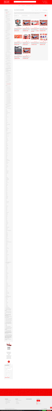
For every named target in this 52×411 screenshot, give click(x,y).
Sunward (7, 277)
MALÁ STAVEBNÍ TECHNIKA (8, 330)
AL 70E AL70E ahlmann (8, 45)
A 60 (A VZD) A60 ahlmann (8, 17)
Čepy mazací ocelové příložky (9, 318)
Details (23, 410)
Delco (6, 142)
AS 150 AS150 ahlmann (8, 80)
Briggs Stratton (7, 128)
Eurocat (6, 161)
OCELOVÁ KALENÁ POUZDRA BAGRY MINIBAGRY (8, 317)
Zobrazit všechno (7, 377)
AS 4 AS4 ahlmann (8, 51)
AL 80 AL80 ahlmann (8, 47)
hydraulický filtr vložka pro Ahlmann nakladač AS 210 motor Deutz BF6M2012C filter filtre (43, 30)
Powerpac (7, 251)
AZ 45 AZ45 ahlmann (8, 96)
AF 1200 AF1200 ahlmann (7, 32)
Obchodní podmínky (8, 402)
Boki (6, 126)
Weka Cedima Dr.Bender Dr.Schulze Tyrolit (8, 296)
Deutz (6, 146)
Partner (6, 245)
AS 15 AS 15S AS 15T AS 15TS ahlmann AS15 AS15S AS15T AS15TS (8, 69)
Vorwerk (7, 291)
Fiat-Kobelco (7, 173)
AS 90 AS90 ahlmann (8, 79)
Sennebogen (7, 273)
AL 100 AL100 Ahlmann (8, 49)
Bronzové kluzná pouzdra (8, 321)
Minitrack (7, 233)
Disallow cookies (49, 410)
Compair (7, 139)
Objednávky (17, 402)
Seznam (46, 15)
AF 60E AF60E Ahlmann (8, 28)
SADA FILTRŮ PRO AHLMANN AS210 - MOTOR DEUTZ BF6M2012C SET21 (35, 30)
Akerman (7, 111)
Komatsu (7, 214)
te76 (5, 376)
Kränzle (6, 216)
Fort (6, 176)
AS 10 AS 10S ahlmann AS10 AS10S (8, 58)
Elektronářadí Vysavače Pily (8, 334)
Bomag (6, 127)
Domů (33, 10)
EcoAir (6, 157)
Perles (6, 249)
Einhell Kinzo (7, 159)
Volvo (6, 289)
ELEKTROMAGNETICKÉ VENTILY (9, 327)
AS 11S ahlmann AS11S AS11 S (8, 61)
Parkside (7, 244)
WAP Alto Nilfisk (7, 293)
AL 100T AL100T (7, 50)
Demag (6, 144)
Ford (6, 175)
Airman (6, 110)
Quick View (20, 27)
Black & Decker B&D (8, 124)
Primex (6, 253)
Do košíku (18, 27)
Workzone (7, 299)
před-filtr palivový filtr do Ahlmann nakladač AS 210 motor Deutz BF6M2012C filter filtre (35, 44)
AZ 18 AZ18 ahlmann (8, 95)
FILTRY (6, 324)
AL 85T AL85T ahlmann (8, 48)
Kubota (6, 218)
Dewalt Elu (7, 147)
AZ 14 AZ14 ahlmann (8, 94)
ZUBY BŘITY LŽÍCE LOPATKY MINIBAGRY (8, 329)
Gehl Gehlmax (7, 178)
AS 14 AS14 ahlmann (8, 66)
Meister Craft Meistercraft (8, 230)
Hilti (6, 191)
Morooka (7, 235)
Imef (6, 200)
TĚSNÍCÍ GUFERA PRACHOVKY (9, 319)
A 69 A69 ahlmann (8, 19)
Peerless (7, 247)
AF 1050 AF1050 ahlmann (7, 30)
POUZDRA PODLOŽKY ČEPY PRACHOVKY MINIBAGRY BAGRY (8, 323)
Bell (6, 121)
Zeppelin (7, 305)
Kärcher (6, 210)
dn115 (10, 370)
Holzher (7, 194)
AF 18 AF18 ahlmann (8, 26)
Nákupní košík (46, 3)
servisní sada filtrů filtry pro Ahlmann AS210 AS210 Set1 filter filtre (43, 44)
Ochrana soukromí (8, 401)
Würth (6, 301)
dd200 (8, 370)
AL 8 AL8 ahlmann (8, 37)
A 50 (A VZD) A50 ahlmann (8, 15)
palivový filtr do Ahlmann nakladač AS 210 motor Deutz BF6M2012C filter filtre (26, 44)
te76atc (7, 376)
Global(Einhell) (7, 179)
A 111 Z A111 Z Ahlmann (7, 21)
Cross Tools (7, 140)
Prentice (7, 252)
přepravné (16, 409)
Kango (6, 209)
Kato (6, 211)
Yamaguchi (7, 302)
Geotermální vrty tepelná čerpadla (8, 339)
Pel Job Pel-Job (7, 248)
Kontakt (6, 403)
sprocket (6, 375)
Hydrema (7, 197)
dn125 (5, 371)
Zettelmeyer (7, 306)
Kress (6, 217)
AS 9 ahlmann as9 (8, 57)
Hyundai (7, 198)
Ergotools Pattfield (8, 160)
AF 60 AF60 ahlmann (8, 27)
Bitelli (6, 123)
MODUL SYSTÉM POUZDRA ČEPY (8, 313)
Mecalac (7, 229)
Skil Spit (6, 274)
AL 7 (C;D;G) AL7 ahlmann (7, 36)
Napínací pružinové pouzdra (9, 320)
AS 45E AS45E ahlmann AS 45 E (8, 73)
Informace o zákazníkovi (18, 400)
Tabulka (45, 15)
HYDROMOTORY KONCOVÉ (8, 311)
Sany (6, 271)
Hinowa (6, 192)
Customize (40, 410)
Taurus (6, 279)
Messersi (7, 232)
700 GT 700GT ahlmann (8, 108)
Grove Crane (7, 182)
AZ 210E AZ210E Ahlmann (8, 107)
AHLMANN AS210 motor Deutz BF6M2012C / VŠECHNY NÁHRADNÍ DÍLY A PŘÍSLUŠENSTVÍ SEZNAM (18, 30)
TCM (6, 280)
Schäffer (7, 272)
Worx (6, 300)
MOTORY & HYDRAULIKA (8, 326)
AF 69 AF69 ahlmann (8, 29)
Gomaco (7, 180)
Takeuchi (7, 278)
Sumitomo (7, 276)
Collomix (7, 138)
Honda (6, 195)
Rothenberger (7, 263)
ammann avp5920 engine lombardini (8, 369)
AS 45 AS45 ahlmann (8, 72)
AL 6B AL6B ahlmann (8, 34)
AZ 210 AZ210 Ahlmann (8, 105)
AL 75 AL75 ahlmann (8, 46)
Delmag (6, 143)
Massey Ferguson (7, 227)
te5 (10, 375)
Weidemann (7, 295)
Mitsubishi (7, 234)
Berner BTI (7, 122)
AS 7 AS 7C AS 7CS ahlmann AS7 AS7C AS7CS (8, 56)
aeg (7, 367)
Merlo (6, 231)
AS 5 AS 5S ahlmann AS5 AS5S (8, 52)
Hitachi (6, 193)
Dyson (6, 156)
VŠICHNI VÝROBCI (36, 10)
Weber (6, 294)
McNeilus (7, 228)
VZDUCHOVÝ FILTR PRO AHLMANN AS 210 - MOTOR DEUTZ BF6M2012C (26, 30)
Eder (6, 158)
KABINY (6, 325)
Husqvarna (7, 196)
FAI (6, 164)
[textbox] (28, 2)
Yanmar (6, 303)
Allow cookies (44, 410)
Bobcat (6, 125)
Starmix (6, 275)
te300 (8, 375)
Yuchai (6, 304)
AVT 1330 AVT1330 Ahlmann (8, 85)
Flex (6, 174)
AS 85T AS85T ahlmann (8, 78)
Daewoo (7, 141)
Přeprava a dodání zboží (8, 400)
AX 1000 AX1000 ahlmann (8, 92)
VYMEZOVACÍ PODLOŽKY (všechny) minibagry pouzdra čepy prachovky (8, 315)
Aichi (6, 109)
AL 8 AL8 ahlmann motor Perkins (8, 38)
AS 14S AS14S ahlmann (8, 67)
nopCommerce (45, 408)
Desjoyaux (7, 145)
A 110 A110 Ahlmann (8, 20)
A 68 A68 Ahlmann (8, 18)
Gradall (6, 181)
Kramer (6, 215)
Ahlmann (40, 10)
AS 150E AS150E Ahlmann (7, 81)
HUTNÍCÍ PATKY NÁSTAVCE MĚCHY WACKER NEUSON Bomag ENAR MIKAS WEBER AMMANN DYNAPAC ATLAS (8, 332)
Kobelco (7, 213)
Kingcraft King (7, 212)
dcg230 (6, 370)
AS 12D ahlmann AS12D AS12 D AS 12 (8, 63)
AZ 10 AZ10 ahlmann (8, 93)
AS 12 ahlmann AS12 (8, 62)
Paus (6, 246)
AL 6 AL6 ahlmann (8, 33)
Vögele (6, 290)
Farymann (7, 165)
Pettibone (7, 250)
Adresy (17, 401)
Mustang (7, 236)
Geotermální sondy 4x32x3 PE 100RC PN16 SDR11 (8, 262)
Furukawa (7, 177)
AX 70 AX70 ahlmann (8, 86)
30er (5, 367)
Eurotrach (7, 163)
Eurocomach (7, 162)
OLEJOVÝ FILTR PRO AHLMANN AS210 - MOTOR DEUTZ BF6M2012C (17, 44)
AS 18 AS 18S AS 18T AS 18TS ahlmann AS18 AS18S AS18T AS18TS (8, 71)
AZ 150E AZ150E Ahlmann (8, 104)
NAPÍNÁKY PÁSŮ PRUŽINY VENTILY (8, 310)
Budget (6, 129)
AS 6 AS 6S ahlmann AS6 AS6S (8, 54)
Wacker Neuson (7, 292)
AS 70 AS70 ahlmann (8, 77)
